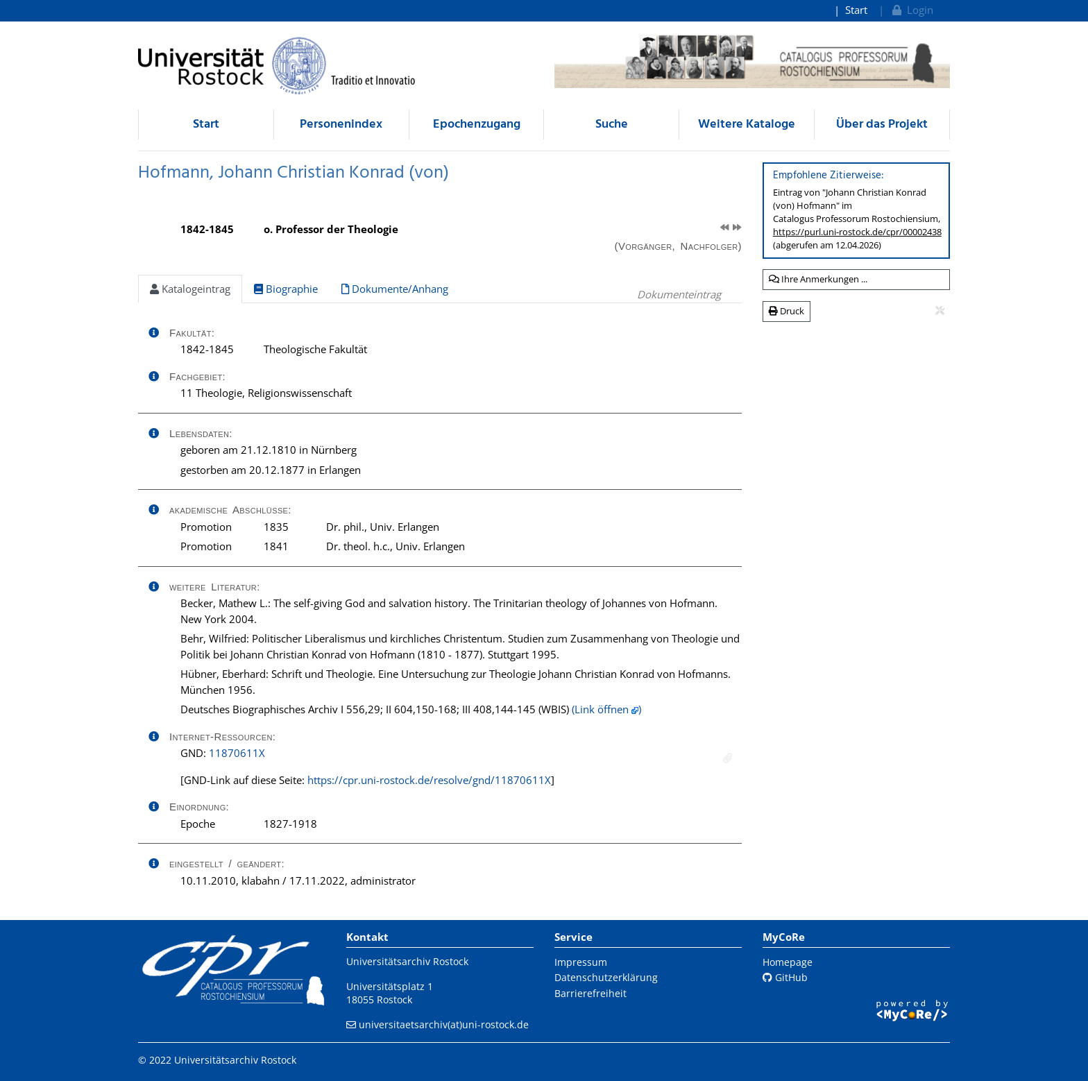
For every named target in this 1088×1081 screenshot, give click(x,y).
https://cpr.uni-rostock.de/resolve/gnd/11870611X (429, 780)
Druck (786, 311)
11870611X (237, 753)
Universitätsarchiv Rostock (407, 961)
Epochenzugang (476, 124)
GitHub (785, 977)
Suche (611, 124)
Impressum (580, 962)
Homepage (788, 962)
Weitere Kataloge (746, 124)
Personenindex (341, 124)
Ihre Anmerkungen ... (818, 279)
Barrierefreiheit (590, 993)
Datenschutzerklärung (606, 977)
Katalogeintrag (190, 289)
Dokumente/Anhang (394, 289)
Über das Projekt (882, 124)
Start (856, 10)
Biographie (286, 289)
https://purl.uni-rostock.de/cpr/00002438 (857, 231)
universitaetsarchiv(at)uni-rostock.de (444, 1024)
